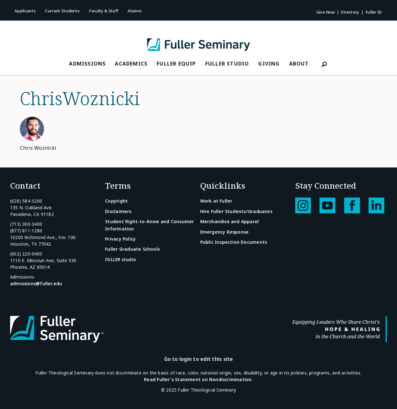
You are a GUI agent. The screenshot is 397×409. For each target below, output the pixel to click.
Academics (131, 63)
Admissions (87, 63)
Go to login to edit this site (198, 359)
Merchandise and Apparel (229, 221)
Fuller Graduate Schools (132, 249)
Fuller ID (373, 12)
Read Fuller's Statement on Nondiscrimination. (198, 379)
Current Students (62, 11)
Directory (350, 12)
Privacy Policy (120, 239)
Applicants (25, 11)
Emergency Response (224, 232)
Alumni (134, 11)
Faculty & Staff (103, 11)
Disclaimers (118, 211)
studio (120, 259)
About (299, 63)
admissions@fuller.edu (36, 283)
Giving (269, 63)
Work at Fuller (216, 201)
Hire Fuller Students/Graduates (236, 211)
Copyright (116, 201)
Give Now (325, 12)
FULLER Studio (227, 63)
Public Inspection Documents (233, 242)
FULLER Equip (176, 63)
